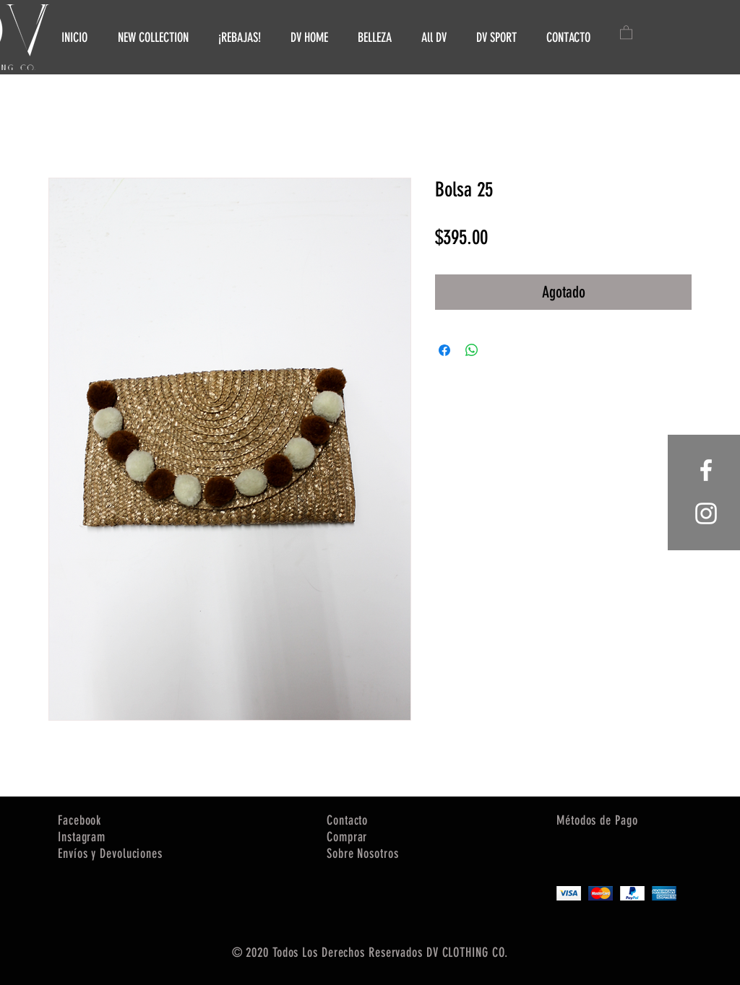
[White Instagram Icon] (706, 513)
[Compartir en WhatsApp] (472, 350)
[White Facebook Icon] (706, 470)
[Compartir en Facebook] (444, 350)
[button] (626, 32)
